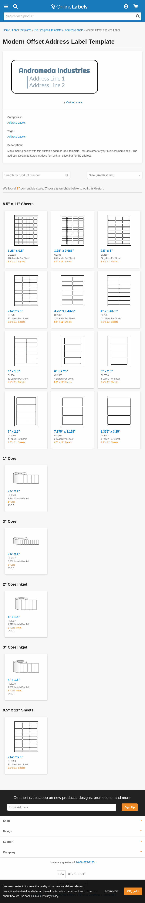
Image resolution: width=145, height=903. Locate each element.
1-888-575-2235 (85, 862)
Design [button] (7, 831)
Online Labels (74, 102)
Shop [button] (6, 820)
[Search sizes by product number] (36, 175)
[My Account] (126, 7)
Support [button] (8, 841)
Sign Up (129, 807)
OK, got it (133, 891)
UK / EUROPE (76, 874)
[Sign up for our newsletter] (61, 807)
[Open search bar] (15, 7)
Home (6, 30)
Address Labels (74, 30)
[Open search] (137, 16)
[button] (6, 7)
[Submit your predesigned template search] (67, 175)
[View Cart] (136, 7)
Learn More (112, 891)
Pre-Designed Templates (48, 30)
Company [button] (9, 852)
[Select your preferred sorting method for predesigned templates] (114, 175)
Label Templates (22, 30)
